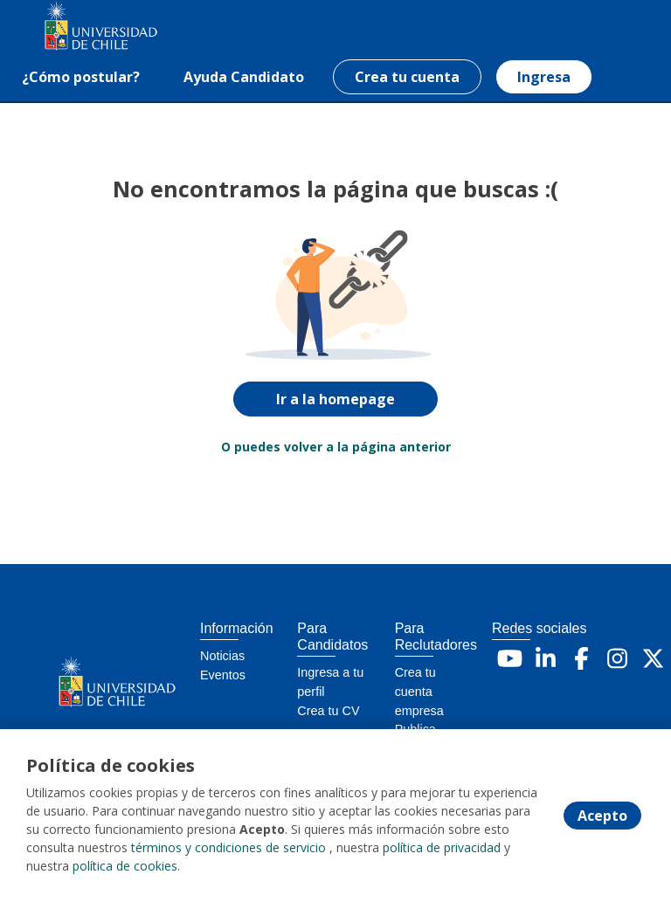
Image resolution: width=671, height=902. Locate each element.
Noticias (222, 656)
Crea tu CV (328, 711)
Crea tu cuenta (407, 76)
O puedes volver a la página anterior (336, 446)
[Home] (75, 26)
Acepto (602, 816)
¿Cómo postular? (81, 76)
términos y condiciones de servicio (228, 848)
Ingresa (544, 76)
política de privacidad (442, 848)
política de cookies (125, 866)
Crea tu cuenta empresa (419, 691)
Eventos (223, 675)
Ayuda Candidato (243, 76)
